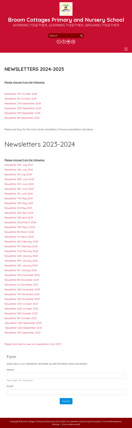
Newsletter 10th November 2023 (22, 299)
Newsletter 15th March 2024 (20, 227)
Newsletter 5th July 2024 (18, 174)
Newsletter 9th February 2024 (21, 246)
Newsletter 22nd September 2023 (23, 327)
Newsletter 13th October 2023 (21, 313)
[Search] (82, 35)
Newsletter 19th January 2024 (21, 260)
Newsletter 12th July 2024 (19, 169)
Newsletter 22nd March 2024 (20, 222)
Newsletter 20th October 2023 (21, 308)
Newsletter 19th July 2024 (19, 164)
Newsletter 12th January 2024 (21, 265)
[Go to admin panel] (71, 424)
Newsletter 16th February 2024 (21, 241)
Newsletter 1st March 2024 (19, 236)
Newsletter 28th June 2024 (19, 179)
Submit (66, 401)
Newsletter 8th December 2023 (22, 279)
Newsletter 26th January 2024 (21, 255)
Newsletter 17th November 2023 (22, 294)
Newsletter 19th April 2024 (19, 217)
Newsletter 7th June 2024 (19, 193)
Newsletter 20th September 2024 (23, 108)
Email (10, 386)
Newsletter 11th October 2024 (21, 93)
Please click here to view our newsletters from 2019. (33, 344)
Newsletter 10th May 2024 (19, 203)
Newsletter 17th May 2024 (19, 198)
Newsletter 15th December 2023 (22, 275)
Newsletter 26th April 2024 (19, 212)
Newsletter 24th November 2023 (22, 289)
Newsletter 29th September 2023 (23, 323)
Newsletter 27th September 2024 (23, 103)
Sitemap (55, 424)
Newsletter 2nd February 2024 (21, 251)
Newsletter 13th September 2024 (22, 113)
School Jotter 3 (96, 421)
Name (11, 369)
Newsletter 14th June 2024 (19, 188)
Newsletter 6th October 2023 (21, 318)
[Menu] (126, 49)
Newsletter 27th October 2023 (21, 303)
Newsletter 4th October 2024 (21, 98)
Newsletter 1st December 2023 (21, 284)
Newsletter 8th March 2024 (19, 231)
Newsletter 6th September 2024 (22, 117)
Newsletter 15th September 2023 (22, 332)
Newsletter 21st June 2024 (19, 184)
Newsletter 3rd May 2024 (18, 208)
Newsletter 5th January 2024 (21, 270)
